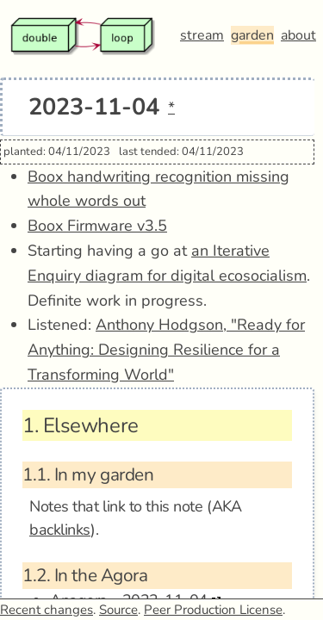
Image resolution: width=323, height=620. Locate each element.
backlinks (59, 529)
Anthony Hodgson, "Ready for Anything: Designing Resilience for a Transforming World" (166, 349)
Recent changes (46, 609)
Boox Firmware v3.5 (97, 225)
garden (252, 35)
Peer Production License (213, 609)
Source (118, 609)
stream (202, 35)
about (298, 35)
